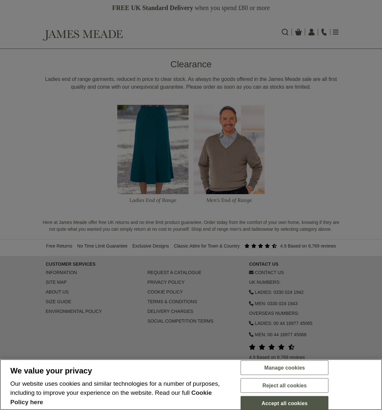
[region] (191, 384)
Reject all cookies (285, 385)
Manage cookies (284, 367)
